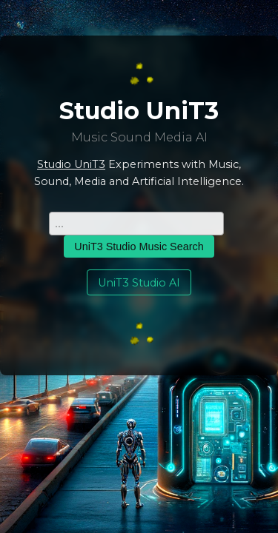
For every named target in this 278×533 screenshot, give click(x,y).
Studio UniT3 (71, 164)
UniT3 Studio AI (139, 282)
